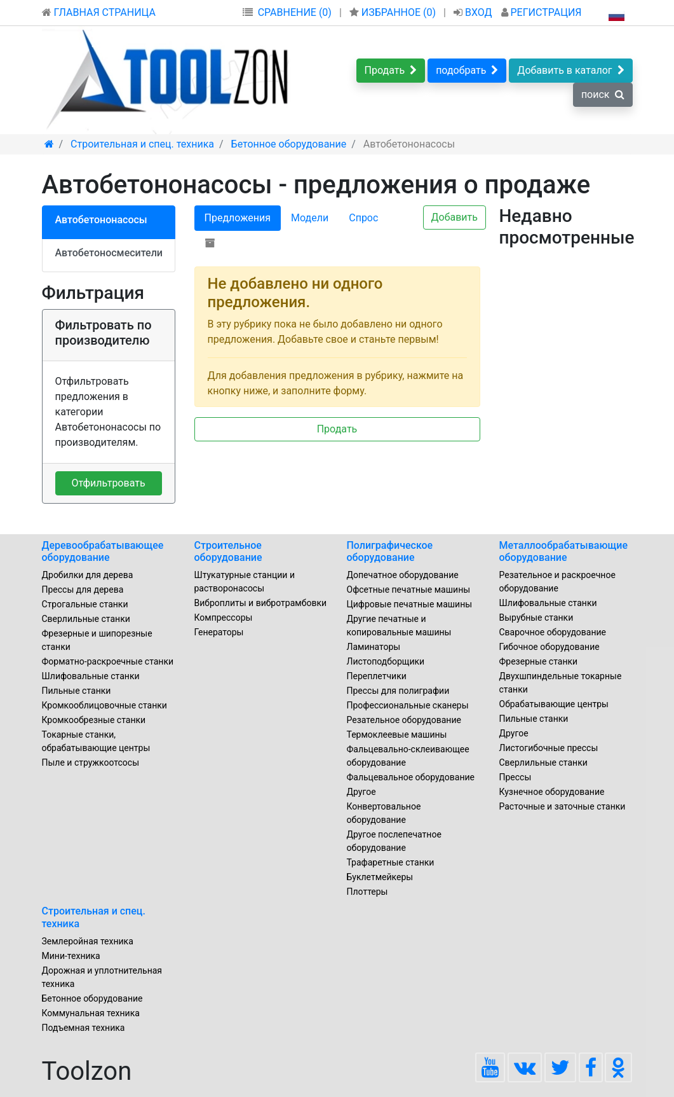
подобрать (467, 70)
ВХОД (474, 12)
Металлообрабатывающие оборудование (563, 551)
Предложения (238, 218)
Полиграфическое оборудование (390, 551)
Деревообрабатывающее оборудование (103, 551)
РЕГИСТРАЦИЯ (541, 12)
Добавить (454, 217)
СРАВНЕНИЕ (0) (295, 12)
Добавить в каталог (570, 70)
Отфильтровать (108, 483)
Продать (391, 70)
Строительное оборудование (228, 551)
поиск (602, 94)
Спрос (363, 218)
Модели (309, 218)
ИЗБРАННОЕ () (393, 12)
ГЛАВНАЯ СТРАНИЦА (99, 12)
